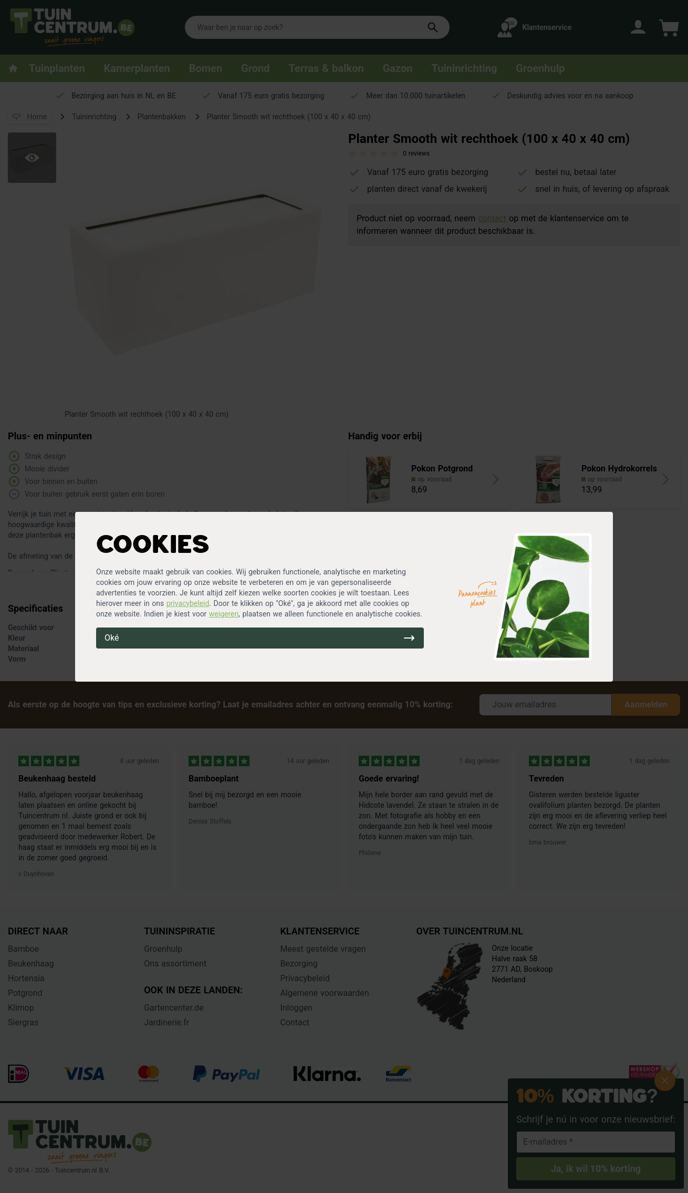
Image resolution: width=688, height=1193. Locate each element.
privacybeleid (188, 603)
